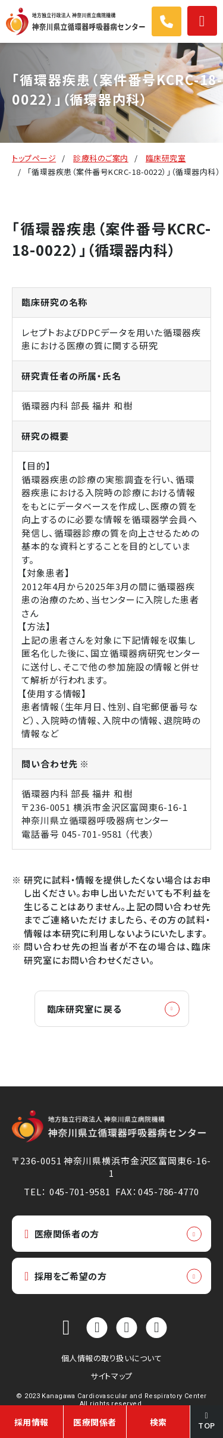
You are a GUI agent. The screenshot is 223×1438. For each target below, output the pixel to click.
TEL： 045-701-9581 (67, 1191)
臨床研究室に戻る (84, 1008)
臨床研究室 (166, 158)
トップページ (34, 158)
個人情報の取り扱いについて (111, 1358)
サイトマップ (111, 1375)
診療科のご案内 (100, 158)
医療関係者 (95, 1422)
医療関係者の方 (61, 1233)
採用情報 (31, 1422)
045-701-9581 (92, 834)
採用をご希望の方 (65, 1276)
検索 (158, 1422)
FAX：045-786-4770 (157, 1191)
